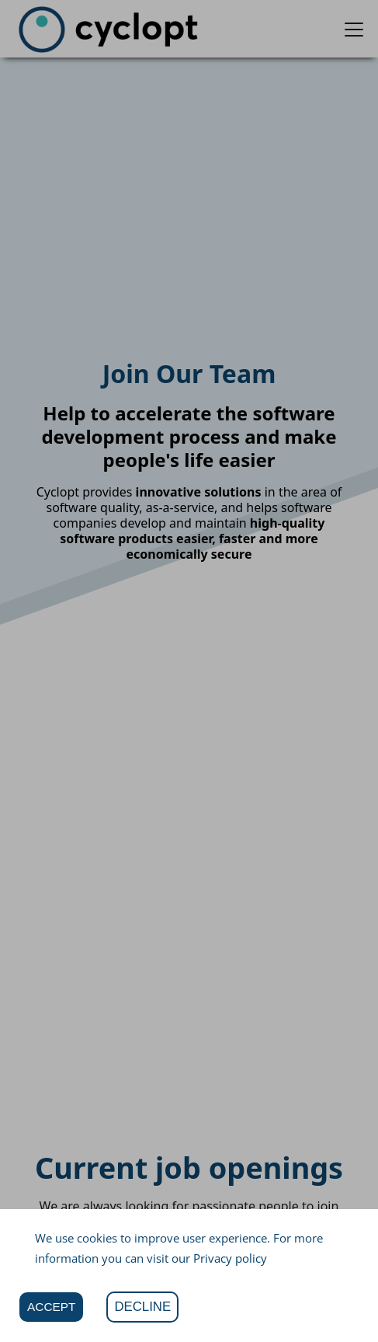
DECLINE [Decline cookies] (142, 1306)
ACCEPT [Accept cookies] (51, 1306)
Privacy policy (230, 1258)
